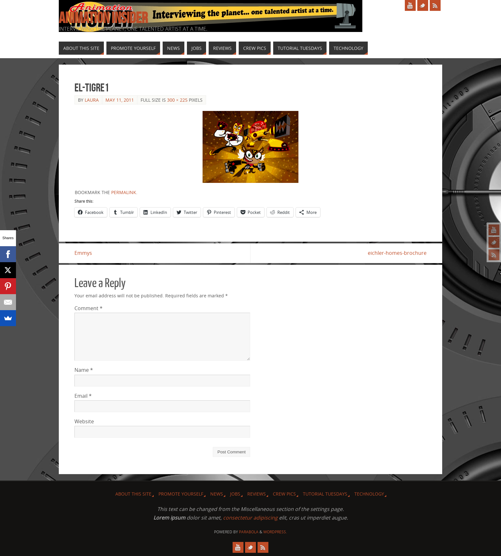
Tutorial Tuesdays (325, 494)
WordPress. (275, 532)
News (216, 494)
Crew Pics (284, 494)
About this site (133, 494)
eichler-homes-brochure (397, 252)
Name (83, 370)
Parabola (248, 532)
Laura (92, 100)
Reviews (256, 494)
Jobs (235, 494)
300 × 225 (177, 100)
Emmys (83, 252)
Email (83, 395)
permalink (123, 192)
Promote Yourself (180, 494)
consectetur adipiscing (250, 517)
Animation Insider (103, 18)
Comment (88, 308)
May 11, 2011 (119, 100)
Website (84, 421)
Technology (369, 494)
